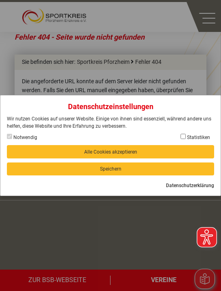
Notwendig (22, 137)
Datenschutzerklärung (190, 185)
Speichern (110, 169)
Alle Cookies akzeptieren (110, 152)
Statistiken (195, 137)
